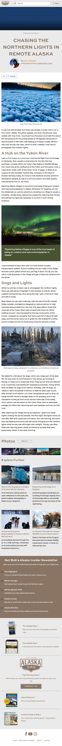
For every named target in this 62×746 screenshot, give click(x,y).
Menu (56, 3)
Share (12, 76)
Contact (47, 740)
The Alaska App (30, 643)
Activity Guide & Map (31, 715)
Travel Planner (28, 697)
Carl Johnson (30, 61)
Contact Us (31, 686)
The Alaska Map (30, 626)
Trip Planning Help (31, 675)
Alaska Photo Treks (45, 63)
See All (24, 441)
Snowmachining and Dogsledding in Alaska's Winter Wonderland (15, 534)
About (39, 740)
